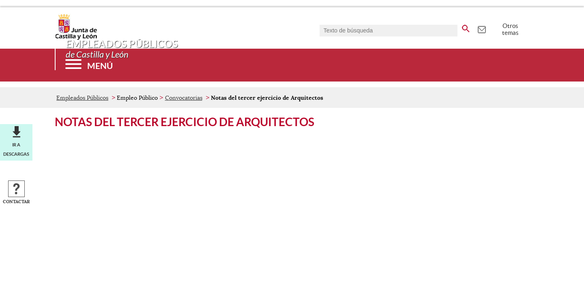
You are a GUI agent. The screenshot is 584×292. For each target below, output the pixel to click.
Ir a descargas (16, 149)
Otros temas (510, 29)
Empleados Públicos (82, 97)
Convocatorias (183, 97)
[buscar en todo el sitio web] (466, 27)
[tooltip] (482, 28)
